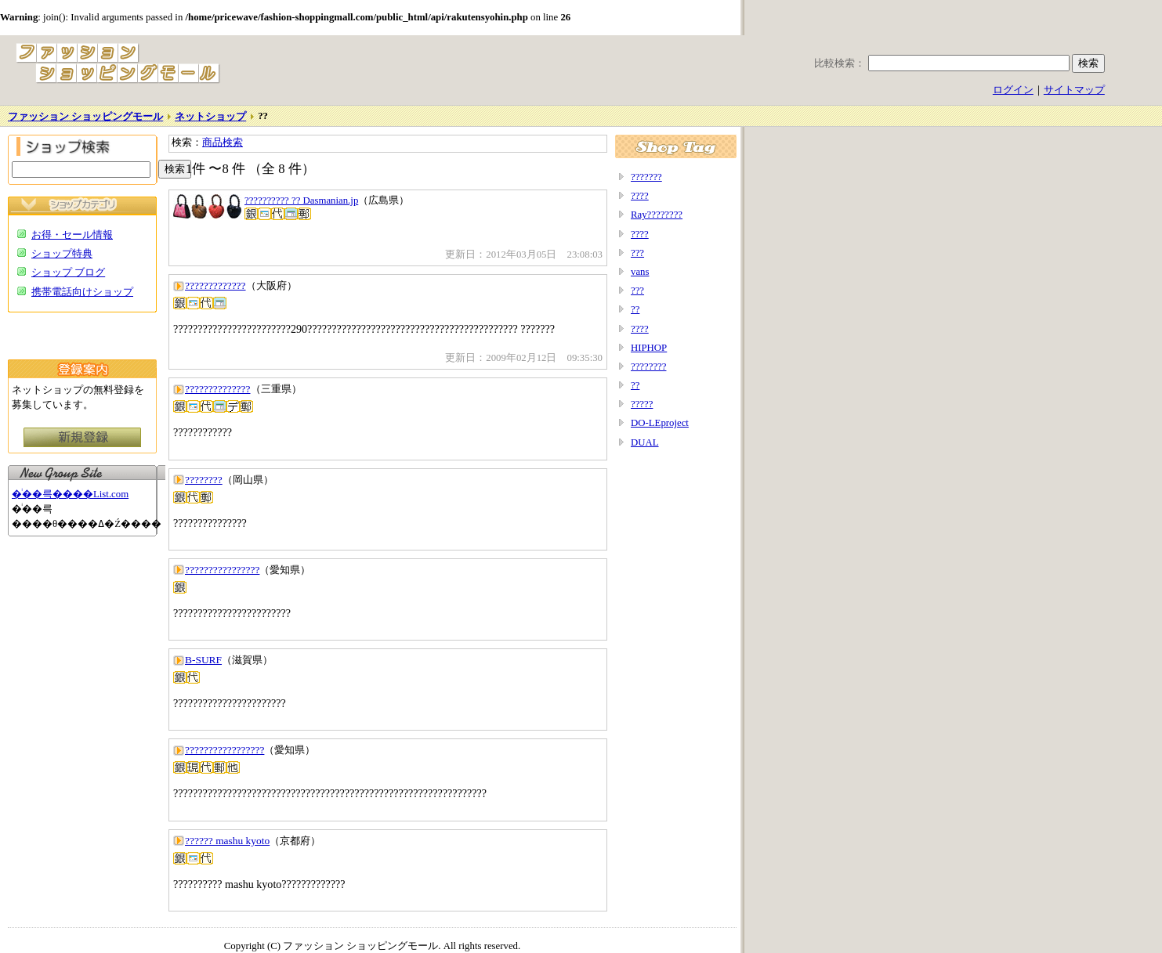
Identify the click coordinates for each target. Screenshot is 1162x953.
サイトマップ (1074, 90)
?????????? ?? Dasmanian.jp (301, 200)
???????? (204, 480)
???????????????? (222, 570)
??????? (646, 176)
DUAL (645, 442)
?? (635, 309)
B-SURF (203, 660)
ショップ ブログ (68, 272)
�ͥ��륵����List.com (70, 494)
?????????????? (218, 389)
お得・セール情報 (72, 234)
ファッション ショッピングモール (85, 116)
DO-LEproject (660, 422)
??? (637, 252)
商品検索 (222, 142)
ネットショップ (210, 116)
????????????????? (224, 750)
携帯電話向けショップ (82, 292)
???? (640, 195)
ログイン (1013, 90)
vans (640, 271)
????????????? (215, 285)
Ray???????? (656, 214)
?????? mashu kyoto (227, 841)
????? (642, 404)
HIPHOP (649, 347)
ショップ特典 (61, 253)
